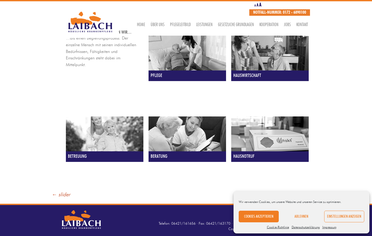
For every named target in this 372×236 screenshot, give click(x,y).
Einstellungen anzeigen (344, 216)
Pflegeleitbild (180, 24)
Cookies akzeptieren (258, 216)
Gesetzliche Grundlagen (236, 24)
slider (61, 194)
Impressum (329, 227)
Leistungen (204, 24)
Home (141, 24)
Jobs (287, 24)
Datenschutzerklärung (306, 227)
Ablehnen (301, 216)
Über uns (158, 24)
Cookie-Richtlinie (278, 227)
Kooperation (268, 24)
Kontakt (302, 24)
